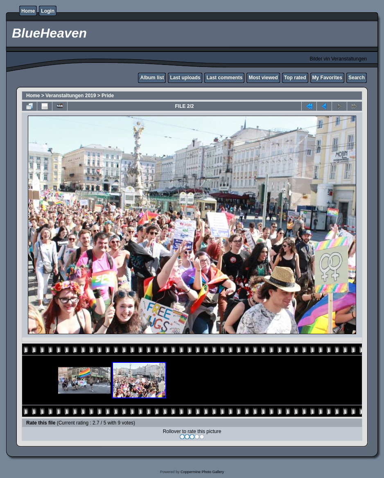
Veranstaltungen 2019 (70, 95)
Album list (152, 77)
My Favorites (327, 77)
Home (28, 11)
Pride (108, 95)
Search (356, 77)
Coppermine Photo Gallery (202, 472)
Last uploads (185, 77)
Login (47, 11)
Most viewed (263, 77)
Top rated (295, 77)
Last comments (224, 77)
